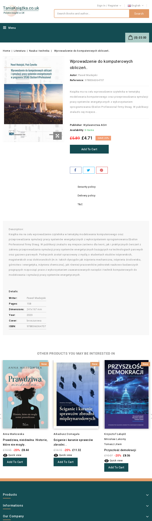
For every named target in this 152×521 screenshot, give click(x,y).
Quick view (12, 455)
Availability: (77, 130)
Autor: (74, 75)
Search (139, 13)
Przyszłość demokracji (120, 450)
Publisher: (76, 125)
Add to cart (89, 149)
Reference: (77, 80)
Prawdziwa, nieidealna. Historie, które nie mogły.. (25, 442)
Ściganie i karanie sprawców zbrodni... (73, 442)
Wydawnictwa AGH (95, 125)
